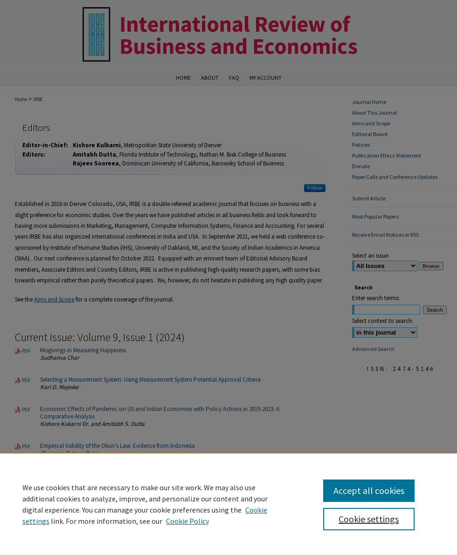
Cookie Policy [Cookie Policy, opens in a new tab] (187, 521)
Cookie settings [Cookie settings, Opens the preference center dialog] (369, 519)
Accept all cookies (368, 490)
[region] (228, 503)
